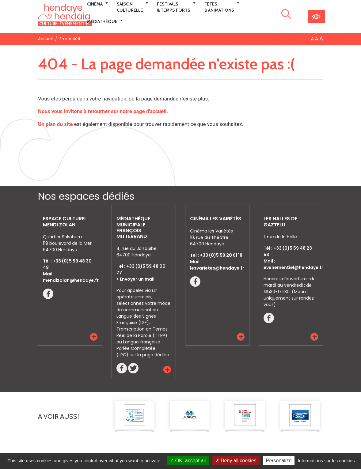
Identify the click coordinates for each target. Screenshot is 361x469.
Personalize (279, 460)
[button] (93, 337)
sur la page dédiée (149, 355)
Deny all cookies (235, 460)
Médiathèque (102, 21)
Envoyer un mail (137, 279)
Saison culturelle (130, 7)
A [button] (312, 38)
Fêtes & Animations (219, 7)
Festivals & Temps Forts (173, 7)
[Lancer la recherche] (286, 15)
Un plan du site (55, 124)
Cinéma (95, 4)
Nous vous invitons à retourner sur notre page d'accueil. (103, 111)
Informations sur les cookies (326, 460)
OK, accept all (188, 460)
